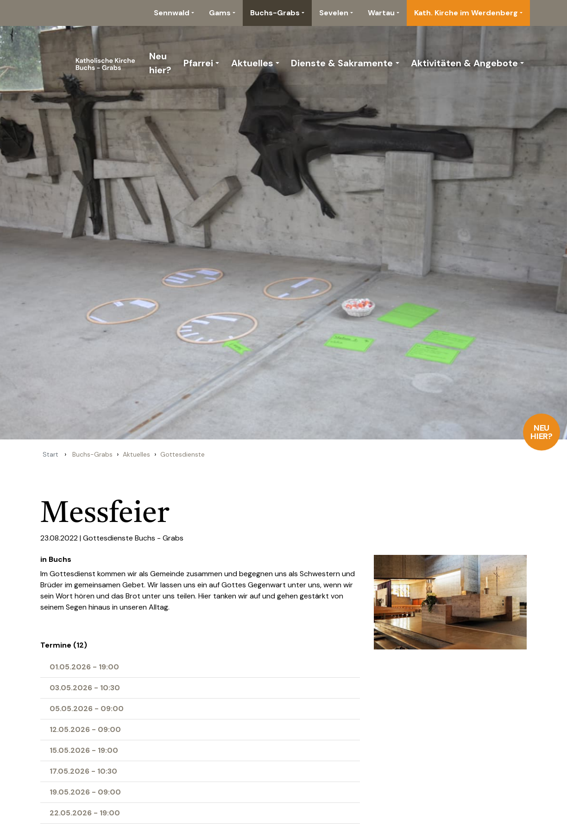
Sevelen (333, 13)
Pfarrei (198, 63)
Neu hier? (541, 432)
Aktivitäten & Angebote (464, 63)
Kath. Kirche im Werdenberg (466, 13)
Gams (220, 13)
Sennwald (171, 13)
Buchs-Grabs (275, 13)
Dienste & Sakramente (342, 63)
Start (50, 454)
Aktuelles (252, 63)
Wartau (381, 13)
